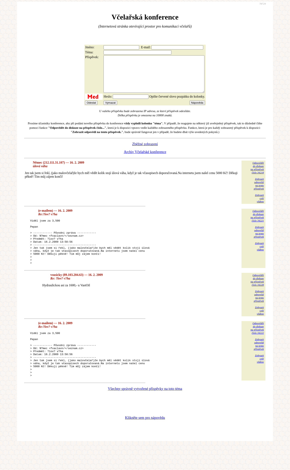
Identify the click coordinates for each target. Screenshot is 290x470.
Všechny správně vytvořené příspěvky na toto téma (145, 414)
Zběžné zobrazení (145, 151)
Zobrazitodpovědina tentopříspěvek (259, 191)
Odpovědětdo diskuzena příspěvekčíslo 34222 (257, 344)
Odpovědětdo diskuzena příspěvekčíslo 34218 (257, 175)
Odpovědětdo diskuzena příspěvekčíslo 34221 (257, 223)
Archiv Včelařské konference (145, 159)
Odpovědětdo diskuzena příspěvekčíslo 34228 (257, 296)
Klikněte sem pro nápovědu (145, 443)
